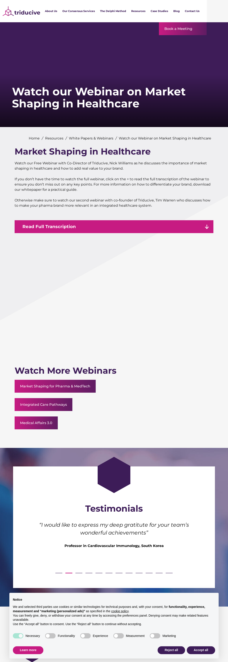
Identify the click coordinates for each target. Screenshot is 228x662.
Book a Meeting (178, 29)
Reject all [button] (171, 650)
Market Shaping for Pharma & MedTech (55, 386)
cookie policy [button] (119, 611)
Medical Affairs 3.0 (36, 423)
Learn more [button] (28, 650)
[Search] (217, 11)
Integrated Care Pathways (43, 404)
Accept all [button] (201, 650)
